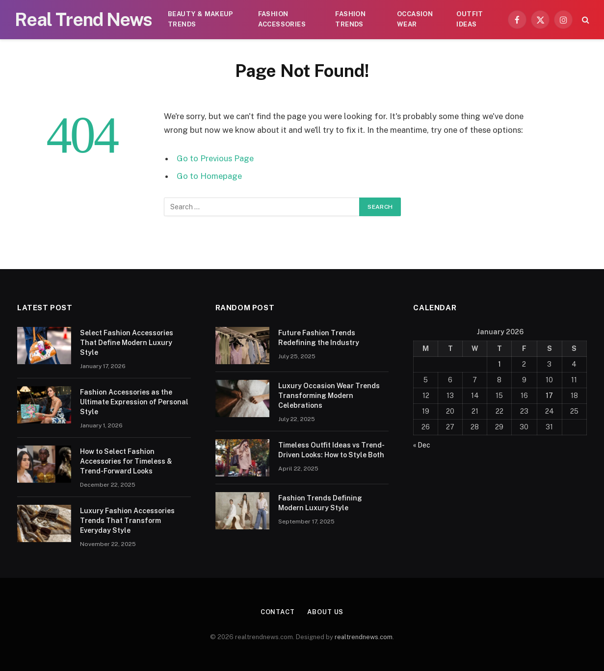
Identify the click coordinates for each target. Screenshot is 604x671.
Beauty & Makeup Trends (201, 19)
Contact (278, 612)
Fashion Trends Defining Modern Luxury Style (320, 503)
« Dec (421, 445)
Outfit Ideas (469, 19)
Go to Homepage (209, 176)
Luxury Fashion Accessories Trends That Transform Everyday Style (127, 520)
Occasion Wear (415, 19)
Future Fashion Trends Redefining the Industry (318, 338)
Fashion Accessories (282, 19)
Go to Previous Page (215, 158)
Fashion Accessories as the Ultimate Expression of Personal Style (134, 402)
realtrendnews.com (364, 637)
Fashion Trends (350, 19)
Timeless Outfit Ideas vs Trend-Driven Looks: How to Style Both (331, 450)
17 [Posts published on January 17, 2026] (549, 395)
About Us (325, 612)
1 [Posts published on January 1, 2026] (499, 364)
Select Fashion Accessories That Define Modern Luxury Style (126, 342)
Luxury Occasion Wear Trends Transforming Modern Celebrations (329, 395)
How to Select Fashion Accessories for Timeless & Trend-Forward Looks (126, 461)
